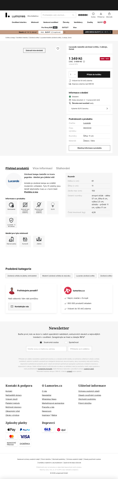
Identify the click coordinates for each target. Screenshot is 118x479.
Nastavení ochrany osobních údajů (28, 459)
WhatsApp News (49, 399)
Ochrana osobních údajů (88, 391)
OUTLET (65, 20)
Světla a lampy (10, 30)
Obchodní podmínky (87, 399)
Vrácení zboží (12, 399)
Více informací (42, 160)
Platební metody (13, 403)
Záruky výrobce (12, 415)
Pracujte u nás (48, 407)
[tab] (17, 161)
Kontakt (9, 391)
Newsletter (46, 395)
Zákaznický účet (13, 411)
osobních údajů (89, 369)
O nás (44, 391)
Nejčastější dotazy (14, 395)
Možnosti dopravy (13, 407)
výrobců (69, 371)
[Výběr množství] (72, 67)
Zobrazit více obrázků (34, 43)
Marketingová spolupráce (53, 403)
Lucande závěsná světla (85, 268)
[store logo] (22, 7)
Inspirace (46, 415)
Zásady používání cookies (89, 395)
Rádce (54, 415)
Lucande (87, 115)
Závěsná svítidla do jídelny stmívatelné (22, 268)
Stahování (63, 160)
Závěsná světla (34, 30)
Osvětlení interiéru (22, 30)
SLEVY (101, 14)
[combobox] (58, 7)
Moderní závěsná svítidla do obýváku (56, 268)
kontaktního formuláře (45, 369)
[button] (58, 41)
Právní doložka (84, 403)
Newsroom (46, 411)
